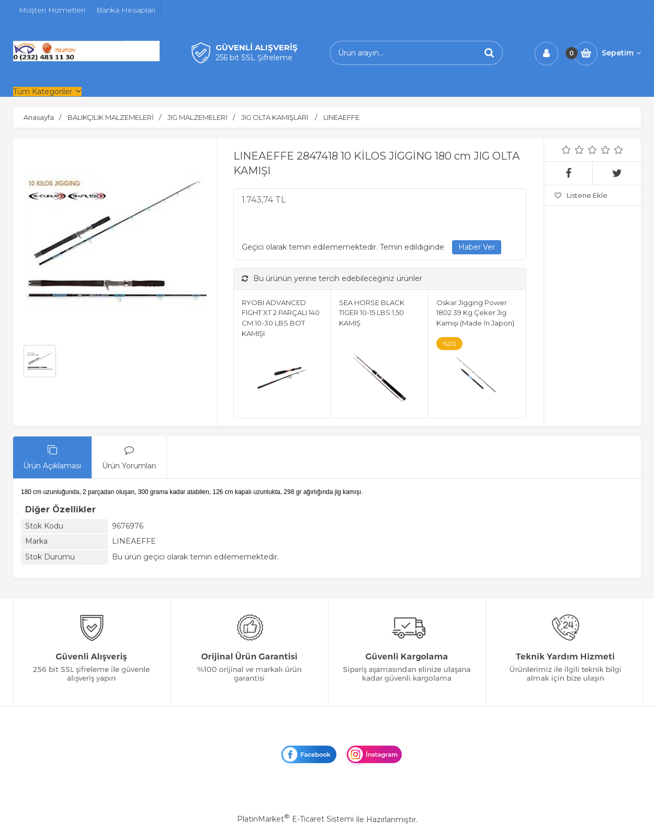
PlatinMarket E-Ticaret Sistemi (295, 819)
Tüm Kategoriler (42, 91)
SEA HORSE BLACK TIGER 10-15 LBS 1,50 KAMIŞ (371, 312)
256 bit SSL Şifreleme (254, 57)
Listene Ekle (581, 195)
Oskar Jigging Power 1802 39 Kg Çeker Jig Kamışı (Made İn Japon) (475, 312)
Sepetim (621, 53)
